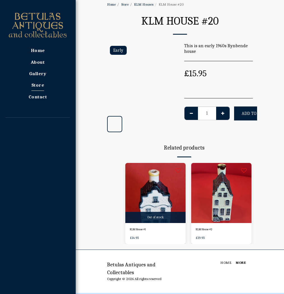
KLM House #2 (207, 230)
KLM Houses (143, 4)
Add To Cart (255, 113)
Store (125, 4)
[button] (37, 125)
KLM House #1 (141, 230)
